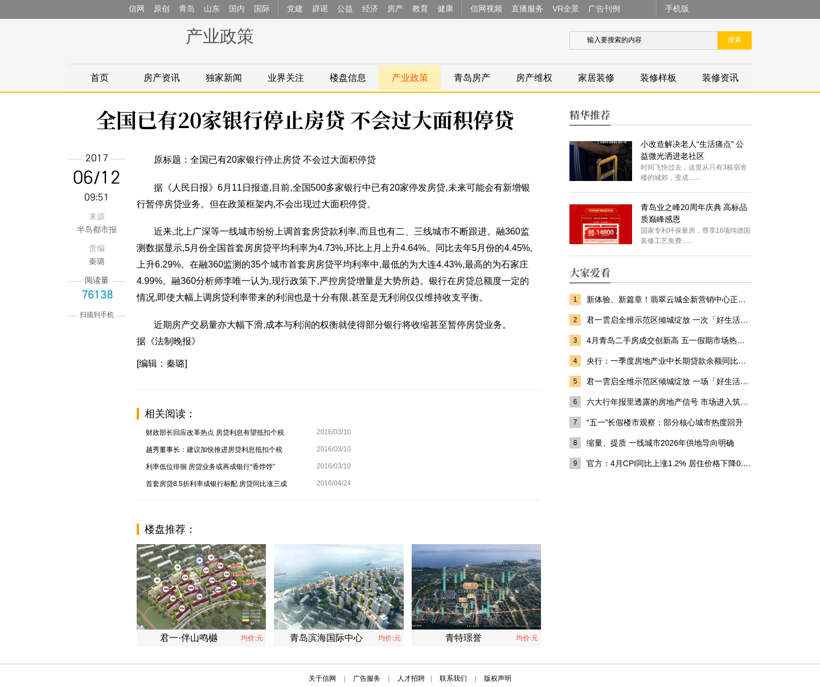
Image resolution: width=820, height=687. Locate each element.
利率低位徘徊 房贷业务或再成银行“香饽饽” (210, 467)
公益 (345, 8)
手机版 (677, 8)
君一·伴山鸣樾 (188, 638)
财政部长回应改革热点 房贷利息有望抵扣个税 (215, 433)
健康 (445, 8)
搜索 (734, 40)
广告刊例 (604, 8)
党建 (295, 8)
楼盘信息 (348, 78)
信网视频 (486, 8)
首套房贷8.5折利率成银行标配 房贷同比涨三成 (216, 484)
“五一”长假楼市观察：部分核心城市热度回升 (665, 422)
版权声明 (497, 678)
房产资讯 (162, 78)
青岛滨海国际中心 (326, 638)
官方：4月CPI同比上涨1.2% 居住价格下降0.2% (669, 463)
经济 (370, 8)
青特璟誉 (463, 638)
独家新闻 (224, 78)
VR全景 (565, 8)
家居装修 (596, 78)
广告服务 (366, 678)
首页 (100, 78)
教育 (420, 8)
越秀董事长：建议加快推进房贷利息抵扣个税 (214, 450)
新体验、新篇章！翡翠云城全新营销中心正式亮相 (669, 299)
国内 (237, 8)
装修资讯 (720, 78)
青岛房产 (472, 78)
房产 (395, 8)
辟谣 (320, 8)
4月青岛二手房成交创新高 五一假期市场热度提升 (669, 340)
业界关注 (286, 78)
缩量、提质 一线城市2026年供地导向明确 (660, 442)
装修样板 (658, 78)
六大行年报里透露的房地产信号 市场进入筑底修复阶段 (669, 401)
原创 (162, 8)
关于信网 (322, 678)
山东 (212, 8)
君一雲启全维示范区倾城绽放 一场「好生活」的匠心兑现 (669, 381)
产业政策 (220, 36)
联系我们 (453, 678)
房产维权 (534, 78)
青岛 (187, 8)
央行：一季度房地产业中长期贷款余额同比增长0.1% (669, 360)
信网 (137, 8)
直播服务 (527, 8)
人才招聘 (411, 678)
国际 (262, 8)
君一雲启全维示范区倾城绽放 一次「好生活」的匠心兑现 (669, 319)
